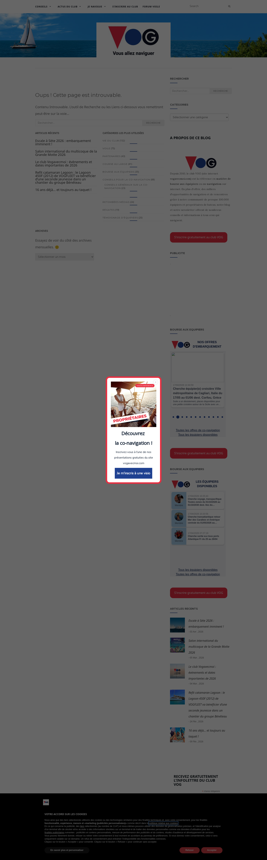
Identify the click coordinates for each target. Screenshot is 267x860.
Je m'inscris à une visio (133, 494)
